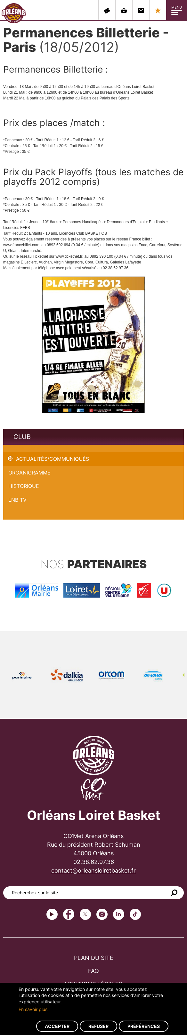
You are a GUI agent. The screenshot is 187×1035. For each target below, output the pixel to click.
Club (22, 437)
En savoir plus (33, 1009)
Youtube (52, 914)
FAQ (93, 971)
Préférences (143, 1026)
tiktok (135, 914)
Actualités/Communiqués (52, 459)
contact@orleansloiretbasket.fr (93, 870)
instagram (102, 914)
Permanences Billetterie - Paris (40, 448)
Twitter (85, 914)
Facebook (68, 914)
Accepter (57, 1026)
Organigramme (29, 472)
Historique (23, 486)
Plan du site (93, 957)
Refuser (98, 1026)
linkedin (118, 914)
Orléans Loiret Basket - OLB (14, 13)
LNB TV (17, 500)
